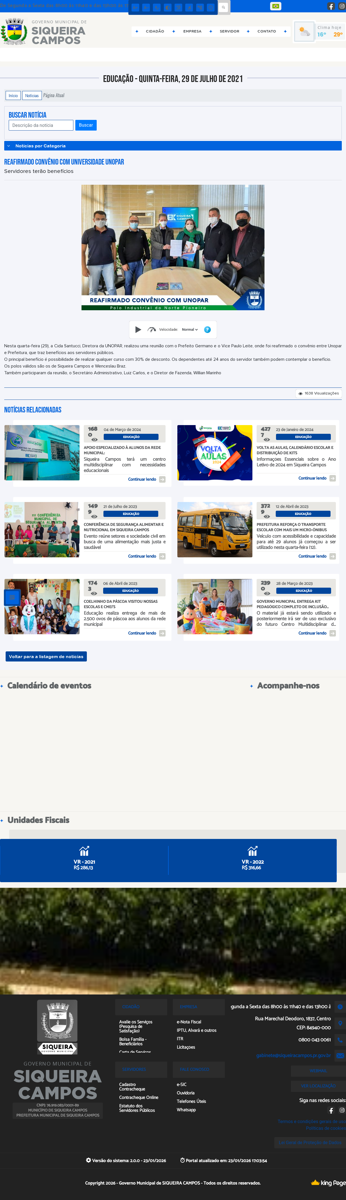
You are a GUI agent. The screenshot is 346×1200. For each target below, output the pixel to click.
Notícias (32, 95)
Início (13, 95)
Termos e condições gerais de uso (312, 1121)
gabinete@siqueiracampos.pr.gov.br (293, 1055)
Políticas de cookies (326, 1128)
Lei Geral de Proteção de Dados (310, 1142)
